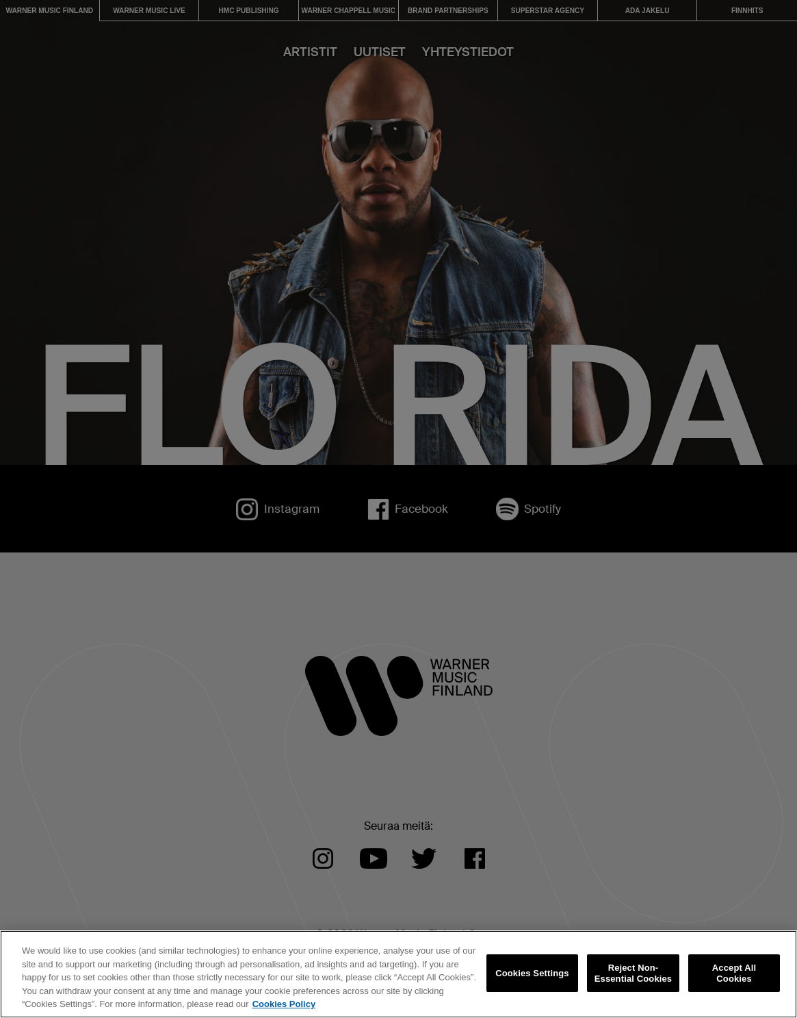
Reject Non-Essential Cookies (633, 973)
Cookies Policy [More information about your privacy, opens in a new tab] (283, 1004)
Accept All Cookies (734, 973)
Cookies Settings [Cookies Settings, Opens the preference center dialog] (532, 973)
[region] (398, 974)
